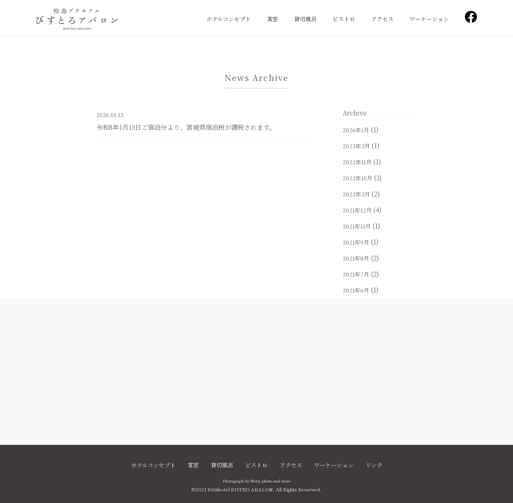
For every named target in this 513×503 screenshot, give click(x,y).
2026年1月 (356, 130)
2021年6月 (356, 290)
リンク (374, 465)
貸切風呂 (305, 19)
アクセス (382, 19)
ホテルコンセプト (228, 19)
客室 (272, 19)
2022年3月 (356, 194)
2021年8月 (356, 258)
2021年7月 (356, 274)
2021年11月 (357, 226)
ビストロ (344, 19)
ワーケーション (429, 19)
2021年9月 (356, 242)
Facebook (471, 17)
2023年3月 (356, 146)
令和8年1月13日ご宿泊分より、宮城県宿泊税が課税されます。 (186, 127)
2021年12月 (357, 210)
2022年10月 (357, 178)
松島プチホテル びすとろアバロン (77, 19)
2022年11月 (357, 162)
